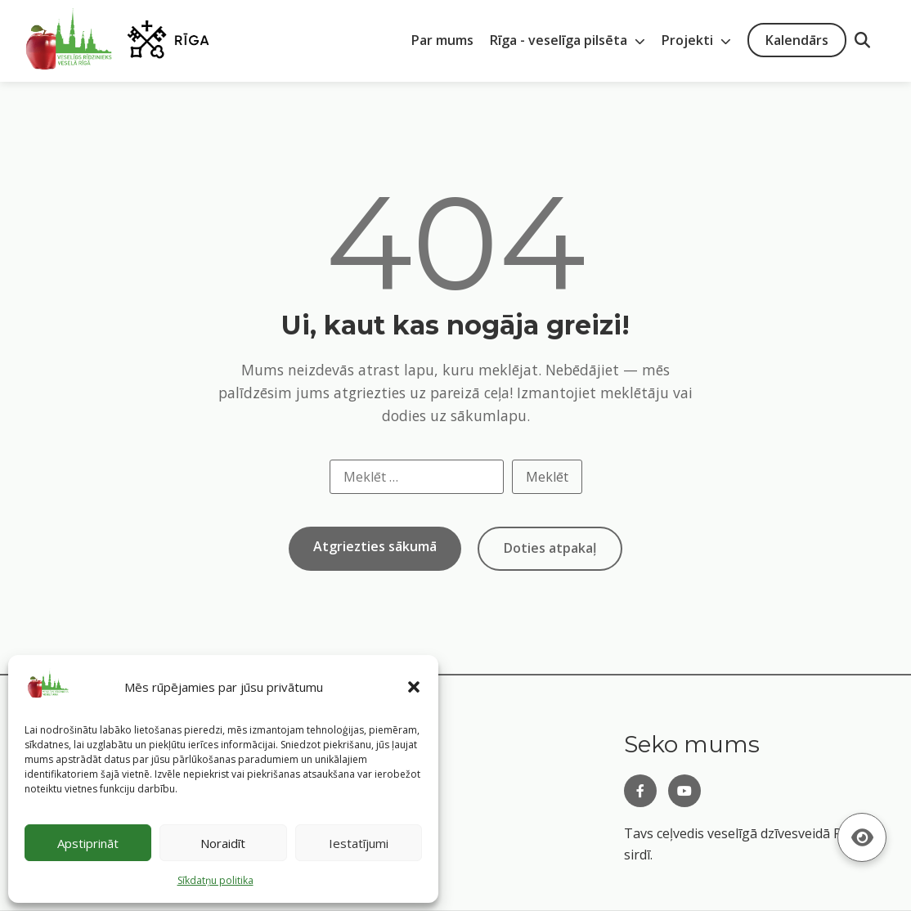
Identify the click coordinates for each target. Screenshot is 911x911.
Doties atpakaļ (550, 548)
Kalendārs (796, 40)
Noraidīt (222, 843)
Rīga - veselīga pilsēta (567, 40)
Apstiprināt (88, 843)
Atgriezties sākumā (375, 546)
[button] (414, 687)
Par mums (442, 40)
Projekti (696, 40)
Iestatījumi (358, 843)
